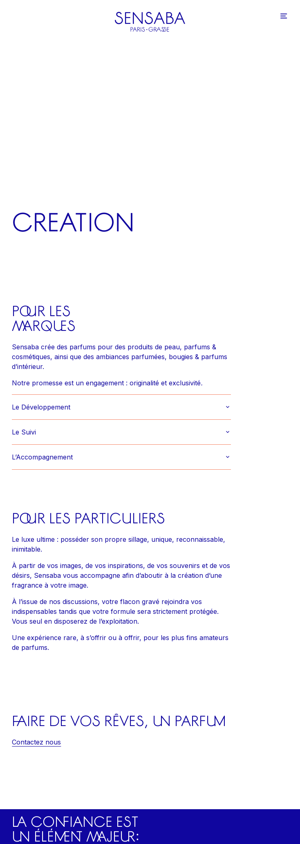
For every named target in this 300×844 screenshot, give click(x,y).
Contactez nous (36, 742)
